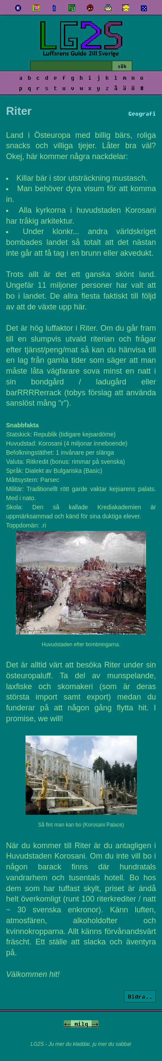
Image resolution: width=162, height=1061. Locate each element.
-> (95, 1023)
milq (81, 1023)
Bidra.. (140, 996)
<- (67, 1023)
